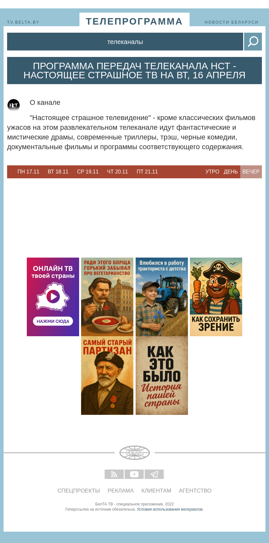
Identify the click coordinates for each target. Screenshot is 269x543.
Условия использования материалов (169, 509)
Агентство (195, 491)
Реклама (121, 491)
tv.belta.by (23, 22)
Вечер (251, 171)
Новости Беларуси (232, 22)
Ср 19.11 (88, 171)
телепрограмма (134, 21)
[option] (28, 171)
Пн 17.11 (28, 171)
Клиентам (156, 491)
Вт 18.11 (58, 171)
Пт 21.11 (147, 171)
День (231, 171)
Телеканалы (125, 41)
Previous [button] (10, 172)
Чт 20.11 (117, 171)
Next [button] (165, 172)
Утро (212, 171)
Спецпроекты (78, 491)
